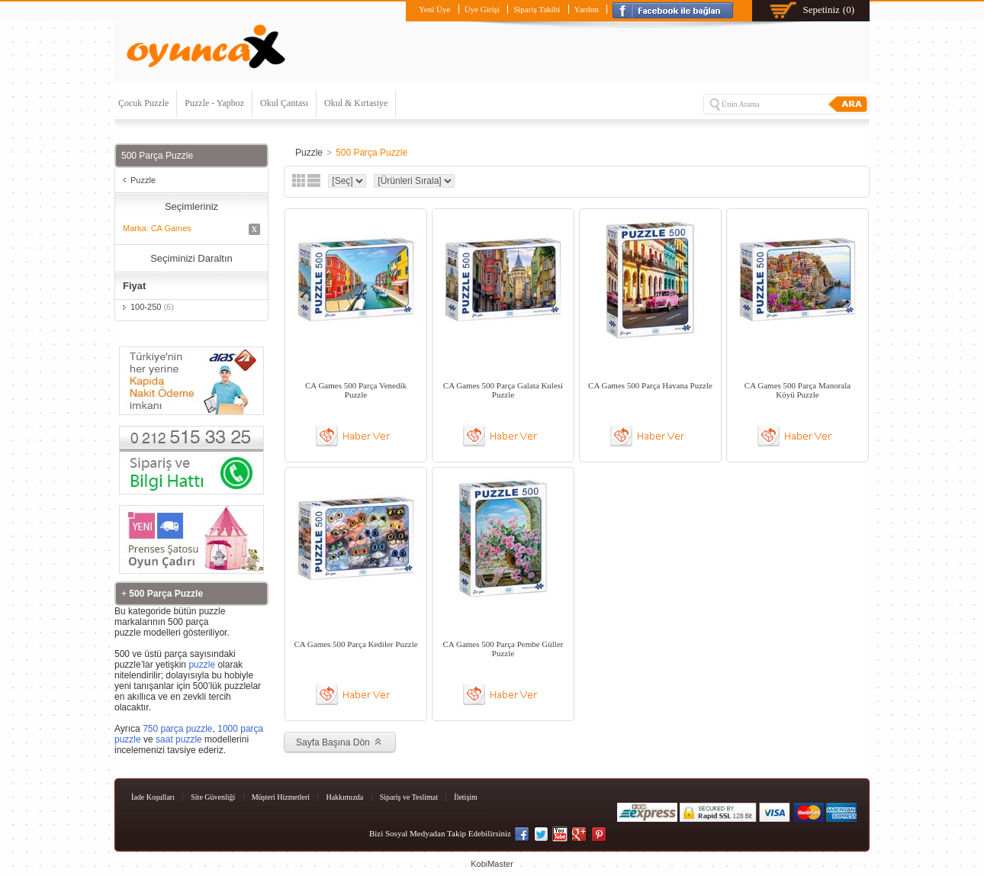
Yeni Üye (434, 9)
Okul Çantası (284, 103)
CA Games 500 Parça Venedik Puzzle (356, 390)
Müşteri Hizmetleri (281, 797)
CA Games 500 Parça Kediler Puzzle (355, 644)
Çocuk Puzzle (143, 103)
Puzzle (143, 180)
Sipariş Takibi (536, 9)
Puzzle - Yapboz (214, 103)
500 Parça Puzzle (371, 152)
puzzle (201, 664)
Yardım (587, 9)
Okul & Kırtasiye (355, 103)
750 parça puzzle (177, 728)
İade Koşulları (153, 797)
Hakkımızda (344, 797)
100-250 (152, 306)
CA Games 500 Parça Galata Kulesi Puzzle (503, 390)
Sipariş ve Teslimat (409, 797)
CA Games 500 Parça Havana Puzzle (650, 385)
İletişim (466, 797)
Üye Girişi (482, 9)
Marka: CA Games (191, 229)
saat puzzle (179, 739)
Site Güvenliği (213, 797)
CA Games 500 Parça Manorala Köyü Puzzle (797, 390)
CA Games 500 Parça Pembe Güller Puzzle (503, 648)
